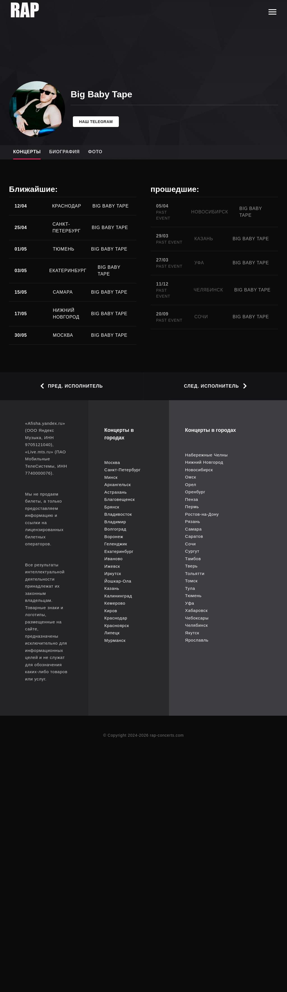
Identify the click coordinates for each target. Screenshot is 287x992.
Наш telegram (96, 121)
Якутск (192, 632)
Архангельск (117, 484)
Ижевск (112, 566)
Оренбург (195, 491)
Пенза (191, 499)
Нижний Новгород (204, 462)
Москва (112, 462)
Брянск (111, 507)
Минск (110, 477)
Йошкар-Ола (117, 581)
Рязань (192, 521)
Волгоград (115, 529)
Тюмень (193, 595)
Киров (110, 610)
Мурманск (115, 640)
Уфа (189, 603)
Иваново (113, 558)
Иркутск (112, 573)
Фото (95, 151)
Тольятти (194, 573)
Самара (193, 529)
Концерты (27, 151)
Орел (190, 484)
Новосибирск (199, 469)
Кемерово (114, 603)
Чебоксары (197, 618)
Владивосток (118, 514)
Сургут (192, 551)
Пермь (192, 506)
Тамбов (193, 558)
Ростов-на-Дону (202, 514)
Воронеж (113, 536)
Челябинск (196, 625)
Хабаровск (196, 610)
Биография (64, 151)
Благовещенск (119, 499)
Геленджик (115, 543)
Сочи (190, 543)
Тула (190, 588)
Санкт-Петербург (122, 469)
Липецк (112, 632)
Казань (111, 588)
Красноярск (116, 625)
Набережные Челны (206, 455)
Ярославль (197, 640)
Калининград (118, 595)
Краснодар (115, 618)
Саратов (194, 536)
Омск (190, 477)
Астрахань (115, 492)
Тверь (191, 566)
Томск (191, 580)
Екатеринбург (118, 551)
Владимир (115, 521)
